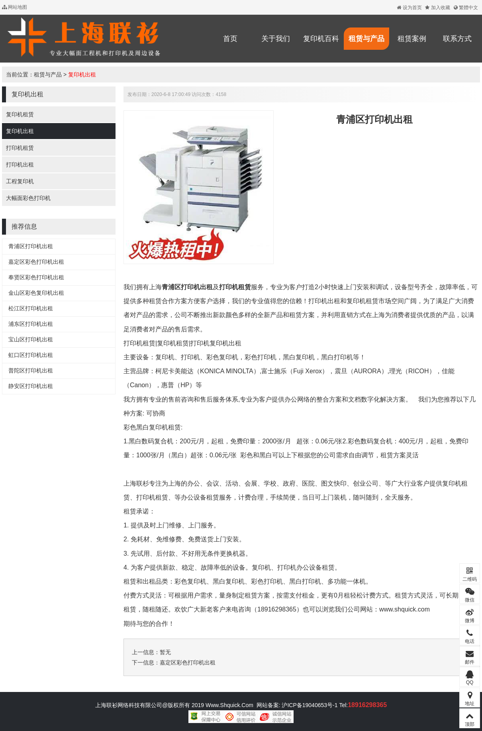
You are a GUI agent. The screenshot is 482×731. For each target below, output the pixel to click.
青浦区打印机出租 (30, 246)
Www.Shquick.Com (229, 705)
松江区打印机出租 (30, 308)
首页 (230, 39)
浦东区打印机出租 (30, 324)
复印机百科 (321, 39)
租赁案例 (412, 39)
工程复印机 (20, 181)
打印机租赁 (20, 148)
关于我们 (275, 39)
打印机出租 (20, 164)
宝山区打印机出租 (30, 339)
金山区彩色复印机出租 (36, 293)
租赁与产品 (366, 39)
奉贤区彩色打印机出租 (36, 277)
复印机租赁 (20, 114)
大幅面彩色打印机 (28, 198)
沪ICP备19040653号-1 (309, 705)
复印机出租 (82, 74)
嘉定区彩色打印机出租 (36, 262)
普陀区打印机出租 (30, 370)
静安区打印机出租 (30, 386)
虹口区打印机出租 (30, 355)
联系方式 (457, 39)
